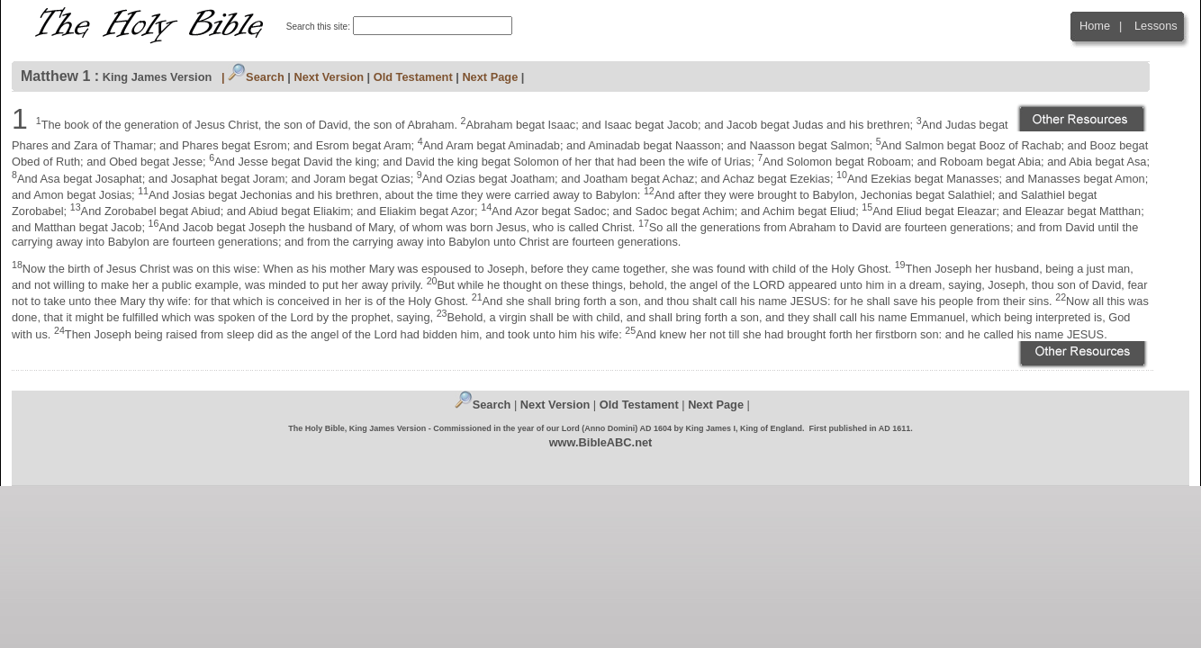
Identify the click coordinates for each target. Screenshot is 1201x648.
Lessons (1156, 25)
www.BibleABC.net (601, 442)
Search (256, 77)
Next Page (490, 77)
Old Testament (413, 77)
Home (1094, 25)
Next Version (329, 77)
